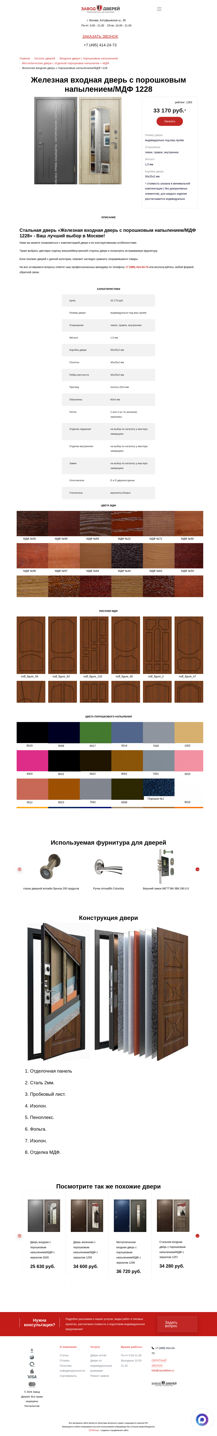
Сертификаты (68, 1375)
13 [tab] (129, 1283)
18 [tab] (157, 1283)
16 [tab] (146, 1283)
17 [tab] (151, 1283)
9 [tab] (106, 1283)
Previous (19, 869)
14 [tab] (134, 1283)
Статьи (64, 1355)
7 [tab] (94, 1283)
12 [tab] (123, 1283)
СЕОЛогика (94, 1430)
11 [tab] (117, 1283)
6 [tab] (88, 1283)
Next (197, 869)
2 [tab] (106, 894)
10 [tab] (111, 1283)
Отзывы (64, 1360)
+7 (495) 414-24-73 (100, 45)
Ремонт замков (99, 1375)
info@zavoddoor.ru (163, 1370)
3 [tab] (111, 894)
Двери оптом (98, 1355)
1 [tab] (100, 894)
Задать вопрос (171, 1324)
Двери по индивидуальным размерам (101, 1365)
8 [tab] (100, 1283)
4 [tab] (117, 894)
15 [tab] (140, 1283)
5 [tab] (83, 1283)
